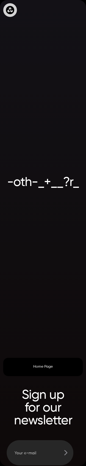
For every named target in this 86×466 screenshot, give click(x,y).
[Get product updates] (38, 452)
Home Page (43, 367)
